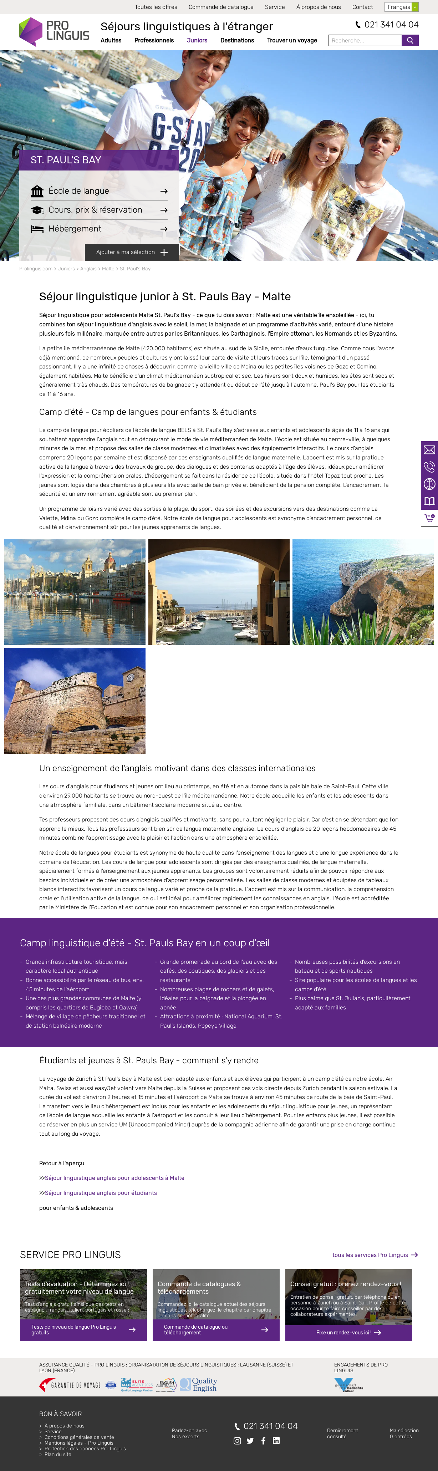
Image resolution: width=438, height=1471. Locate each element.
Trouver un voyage (292, 40)
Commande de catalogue (221, 7)
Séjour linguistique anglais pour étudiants (101, 1193)
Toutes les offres (156, 7)
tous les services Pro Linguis (370, 1255)
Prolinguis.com (35, 269)
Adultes (111, 40)
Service (275, 7)
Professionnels (154, 40)
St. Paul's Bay (66, 160)
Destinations (237, 40)
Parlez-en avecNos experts (189, 1433)
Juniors (197, 40)
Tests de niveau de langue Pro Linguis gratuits (73, 1330)
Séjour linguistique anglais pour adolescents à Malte (114, 1178)
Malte (108, 269)
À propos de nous (318, 7)
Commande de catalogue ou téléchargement (196, 1330)
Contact (362, 7)
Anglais (88, 269)
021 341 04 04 (392, 25)
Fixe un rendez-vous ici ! (343, 1333)
